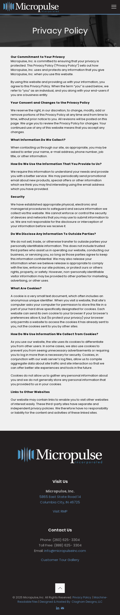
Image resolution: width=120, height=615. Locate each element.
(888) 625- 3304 (68, 545)
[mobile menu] (114, 7)
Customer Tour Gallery (60, 559)
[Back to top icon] (60, 588)
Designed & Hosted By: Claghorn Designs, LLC (71, 602)
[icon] (62, 608)
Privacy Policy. (82, 597)
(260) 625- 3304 (66, 539)
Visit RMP (60, 511)
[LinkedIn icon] (57, 608)
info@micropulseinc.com (65, 550)
